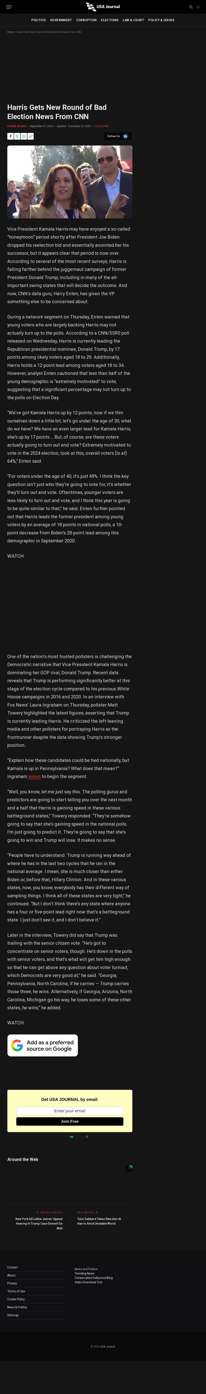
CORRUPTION (86, 20)
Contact (12, 1267)
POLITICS (38, 20)
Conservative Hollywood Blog (94, 1278)
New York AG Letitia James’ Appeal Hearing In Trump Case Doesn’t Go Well (40, 1223)
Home (10, 32)
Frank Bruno (16, 126)
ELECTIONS (110, 20)
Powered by (70, 1136)
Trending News (84, 1273)
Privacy (12, 1283)
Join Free (70, 1121)
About (11, 1275)
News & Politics (17, 1307)
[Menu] (9, 7)
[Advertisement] (103, 72)
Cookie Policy (16, 1299)
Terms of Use (16, 1291)
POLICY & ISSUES (161, 20)
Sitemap (13, 1315)
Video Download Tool (88, 1282)
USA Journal (107, 1346)
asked (34, 776)
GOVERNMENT (61, 20)
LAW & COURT (133, 20)
